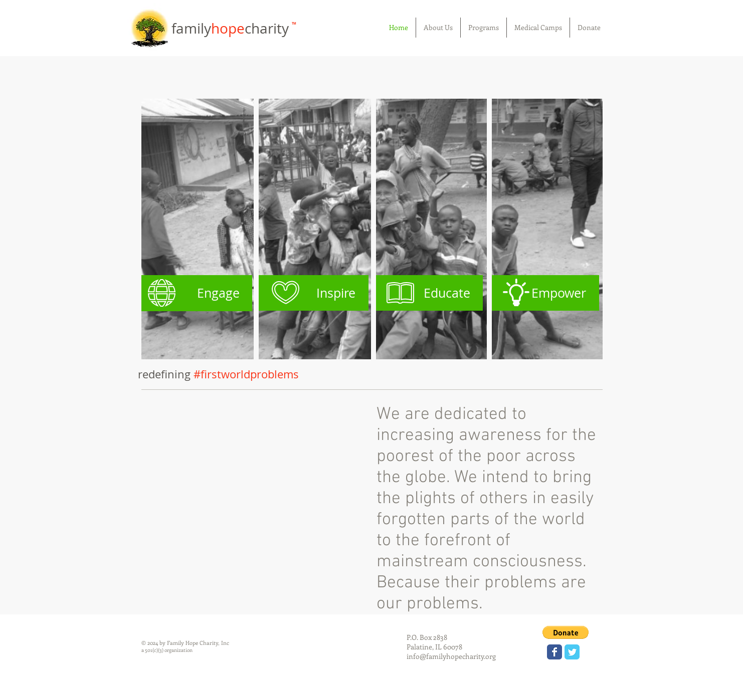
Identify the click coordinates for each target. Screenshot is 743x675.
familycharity (231, 28)
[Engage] (196, 293)
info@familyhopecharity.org (451, 656)
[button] (565, 632)
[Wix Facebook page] (554, 651)
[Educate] (427, 293)
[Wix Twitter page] (572, 651)
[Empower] (543, 293)
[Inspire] (312, 293)
